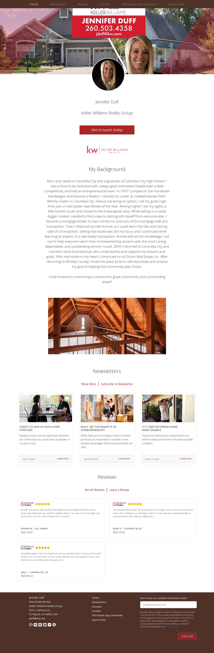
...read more (62, 458)
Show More (88, 384)
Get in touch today (107, 129)
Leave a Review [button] (119, 490)
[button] (61, 518)
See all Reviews (94, 490)
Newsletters (58, 4)
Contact (104, 4)
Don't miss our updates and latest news (163, 598)
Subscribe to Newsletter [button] (117, 384)
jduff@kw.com (37, 618)
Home (34, 4)
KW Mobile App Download (138, 4)
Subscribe (187, 636)
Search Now (176, 4)
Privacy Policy (172, 626)
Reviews (83, 4)
